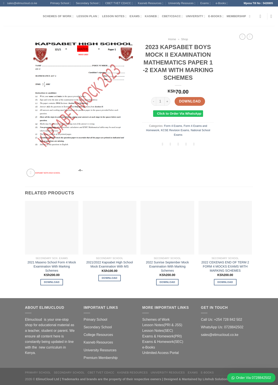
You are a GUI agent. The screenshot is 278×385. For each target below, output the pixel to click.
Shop (184, 39)
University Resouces (181, 3)
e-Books (222, 3)
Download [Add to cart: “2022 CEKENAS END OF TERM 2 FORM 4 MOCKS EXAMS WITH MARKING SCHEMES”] (225, 282)
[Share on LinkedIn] (194, 144)
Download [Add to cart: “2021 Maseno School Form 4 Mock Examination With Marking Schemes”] (52, 282)
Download (190, 101)
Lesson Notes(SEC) (157, 330)
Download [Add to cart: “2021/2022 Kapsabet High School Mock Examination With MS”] (109, 278)
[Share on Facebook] (162, 144)
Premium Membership (100, 358)
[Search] (250, 16)
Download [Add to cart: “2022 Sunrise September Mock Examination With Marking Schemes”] (167, 282)
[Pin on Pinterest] (186, 144)
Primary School (60, 3)
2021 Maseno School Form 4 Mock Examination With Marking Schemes (52, 266)
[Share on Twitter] (170, 144)
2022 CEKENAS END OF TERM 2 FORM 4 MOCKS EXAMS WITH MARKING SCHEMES (225, 266)
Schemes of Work (58, 16)
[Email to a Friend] (178, 144)
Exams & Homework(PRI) (162, 336)
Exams (205, 3)
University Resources (100, 350)
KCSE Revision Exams (175, 130)
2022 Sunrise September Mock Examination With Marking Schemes (167, 266)
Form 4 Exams (173, 125)
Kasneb (152, 16)
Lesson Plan (88, 16)
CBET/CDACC (172, 16)
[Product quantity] (160, 101)
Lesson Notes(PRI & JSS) (162, 325)
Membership (236, 16)
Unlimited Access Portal (160, 353)
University (195, 16)
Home (172, 39)
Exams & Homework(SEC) (162, 342)
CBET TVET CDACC (119, 3)
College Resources (98, 335)
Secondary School (88, 3)
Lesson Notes (114, 16)
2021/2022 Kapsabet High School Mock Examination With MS (109, 264)
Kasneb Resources (150, 3)
